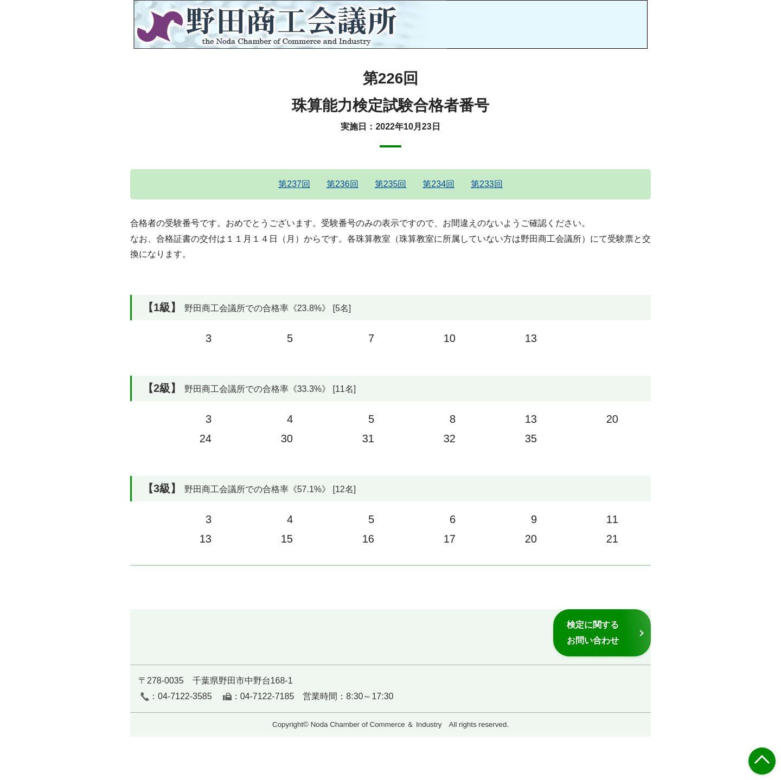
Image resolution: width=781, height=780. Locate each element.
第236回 (343, 184)
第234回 (438, 184)
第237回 (294, 184)
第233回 (487, 184)
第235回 (391, 184)
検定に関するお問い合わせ (593, 632)
